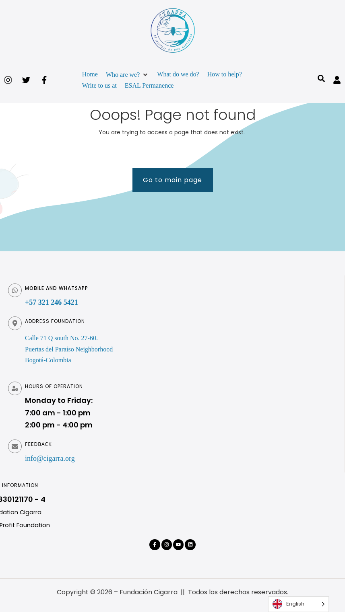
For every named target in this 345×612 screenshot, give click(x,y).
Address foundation (55, 321)
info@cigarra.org (50, 458)
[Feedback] (15, 446)
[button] (127, 74)
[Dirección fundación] (15, 323)
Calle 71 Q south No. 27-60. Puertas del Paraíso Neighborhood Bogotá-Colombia (69, 349)
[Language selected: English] (298, 604)
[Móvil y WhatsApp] (15, 290)
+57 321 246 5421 (51, 302)
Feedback (38, 444)
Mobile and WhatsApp (56, 288)
